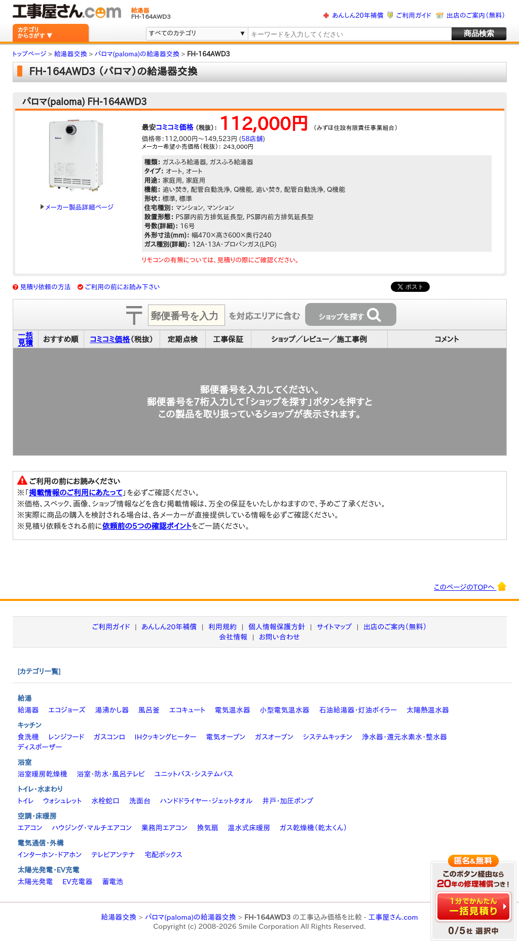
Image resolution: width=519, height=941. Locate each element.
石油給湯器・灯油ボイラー (358, 710)
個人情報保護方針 (276, 626)
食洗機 (28, 737)
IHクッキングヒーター (166, 737)
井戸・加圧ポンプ (287, 800)
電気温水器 (232, 710)
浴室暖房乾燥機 (42, 774)
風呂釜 (149, 710)
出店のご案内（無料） (476, 15)
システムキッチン (328, 737)
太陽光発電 (35, 881)
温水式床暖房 (249, 827)
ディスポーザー (40, 747)
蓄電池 (112, 881)
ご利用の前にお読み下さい (122, 287)
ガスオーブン (274, 737)
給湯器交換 (118, 917)
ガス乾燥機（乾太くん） (313, 827)
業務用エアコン (164, 827)
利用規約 (222, 626)
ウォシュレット (62, 800)
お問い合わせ (279, 637)
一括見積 (25, 339)
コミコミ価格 (175, 127)
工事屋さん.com (393, 917)
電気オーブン (225, 737)
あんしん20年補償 (357, 15)
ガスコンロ (109, 737)
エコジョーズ (66, 710)
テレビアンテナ (113, 854)
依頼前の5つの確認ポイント (147, 526)
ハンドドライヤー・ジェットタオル (206, 800)
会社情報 (233, 637)
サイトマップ (334, 626)
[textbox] (348, 34)
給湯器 (28, 710)
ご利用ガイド (413, 15)
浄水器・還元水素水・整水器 (404, 737)
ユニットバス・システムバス (194, 774)
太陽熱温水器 (427, 710)
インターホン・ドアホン (50, 854)
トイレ (26, 800)
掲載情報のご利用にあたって (76, 492)
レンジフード (66, 737)
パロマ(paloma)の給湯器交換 (190, 917)
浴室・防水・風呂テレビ (111, 774)
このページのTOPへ (470, 586)
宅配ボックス (163, 854)
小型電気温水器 (285, 710)
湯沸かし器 (112, 710)
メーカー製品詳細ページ (77, 207)
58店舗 (252, 139)
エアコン (30, 827)
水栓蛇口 (105, 800)
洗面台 (140, 800)
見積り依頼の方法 (45, 287)
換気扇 (207, 827)
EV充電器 (77, 881)
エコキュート (187, 710)
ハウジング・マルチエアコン (92, 827)
